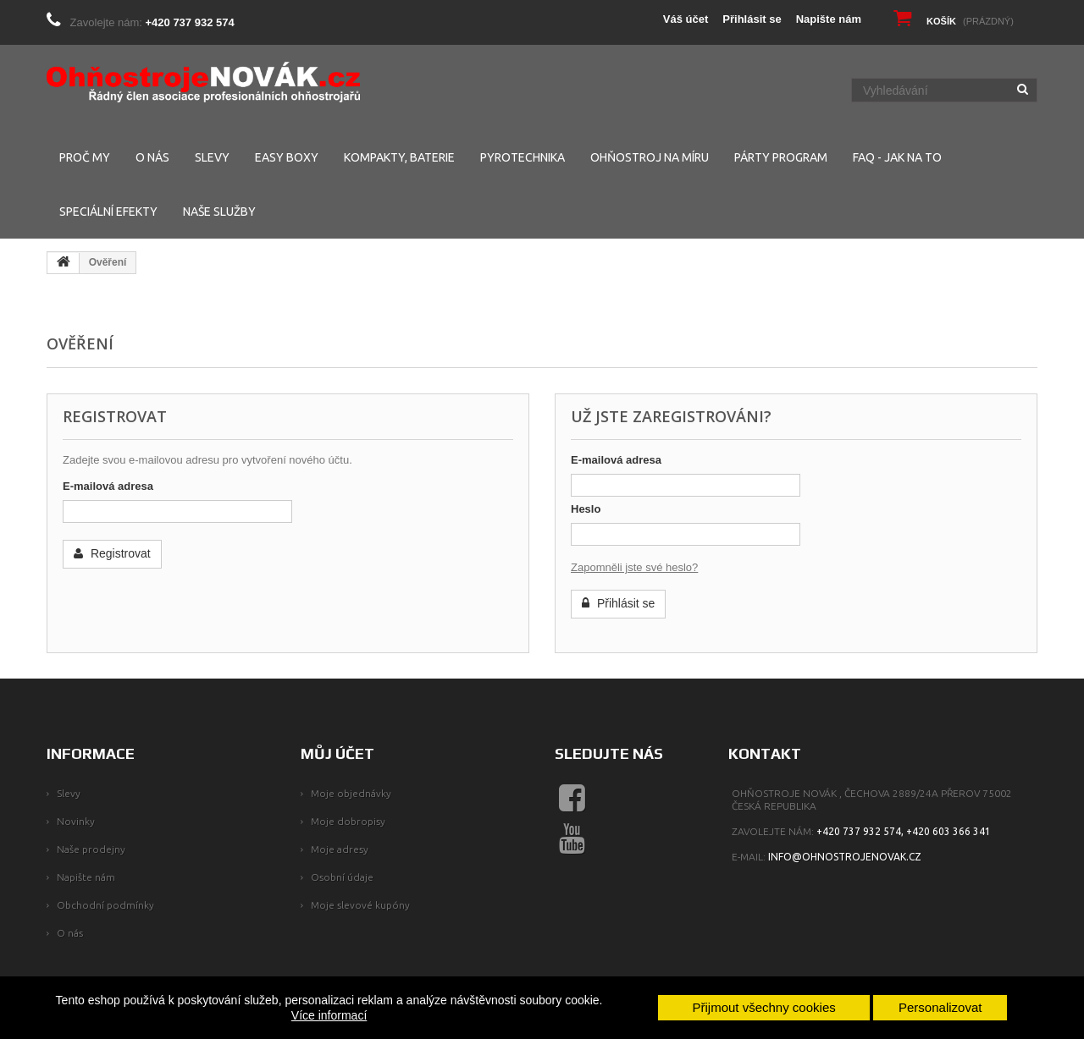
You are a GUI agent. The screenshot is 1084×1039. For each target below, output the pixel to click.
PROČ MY (84, 157)
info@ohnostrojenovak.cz (844, 856)
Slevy (68, 793)
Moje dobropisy (348, 821)
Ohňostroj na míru (649, 157)
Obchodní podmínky (105, 904)
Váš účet (685, 19)
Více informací (329, 1015)
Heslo (585, 509)
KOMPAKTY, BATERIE (399, 157)
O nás (70, 932)
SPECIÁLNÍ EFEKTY (108, 211)
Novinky (76, 821)
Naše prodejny (91, 849)
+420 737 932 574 (190, 22)
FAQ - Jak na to (897, 157)
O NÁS (152, 157)
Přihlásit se (751, 19)
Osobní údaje (342, 876)
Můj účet (337, 753)
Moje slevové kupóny (360, 904)
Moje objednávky (351, 793)
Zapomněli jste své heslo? (634, 567)
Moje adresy (339, 849)
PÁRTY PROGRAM (780, 157)
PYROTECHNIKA (522, 157)
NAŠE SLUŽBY (219, 211)
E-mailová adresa (108, 486)
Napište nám (828, 19)
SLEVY (212, 157)
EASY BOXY (286, 157)
